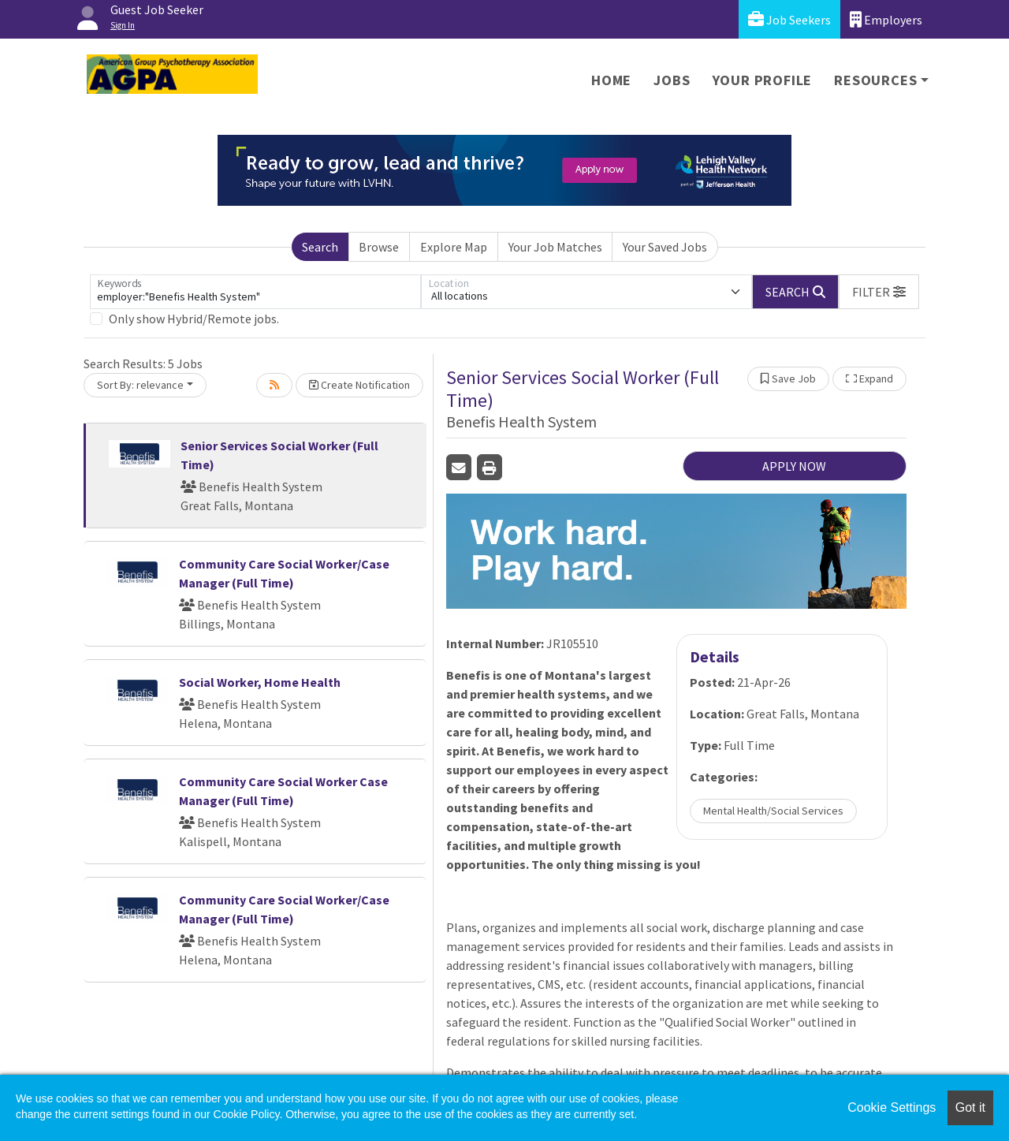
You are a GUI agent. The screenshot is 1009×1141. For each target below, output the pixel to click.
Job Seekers (789, 19)
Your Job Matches (555, 247)
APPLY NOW (794, 466)
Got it (970, 1107)
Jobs (671, 80)
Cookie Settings (891, 1107)
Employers (886, 19)
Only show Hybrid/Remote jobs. (194, 318)
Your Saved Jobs (665, 247)
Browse (379, 247)
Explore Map (453, 247)
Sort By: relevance (140, 385)
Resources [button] (875, 80)
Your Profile (763, 80)
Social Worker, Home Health (260, 682)
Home (611, 80)
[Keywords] (255, 291)
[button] (879, 291)
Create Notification (359, 385)
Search (320, 247)
